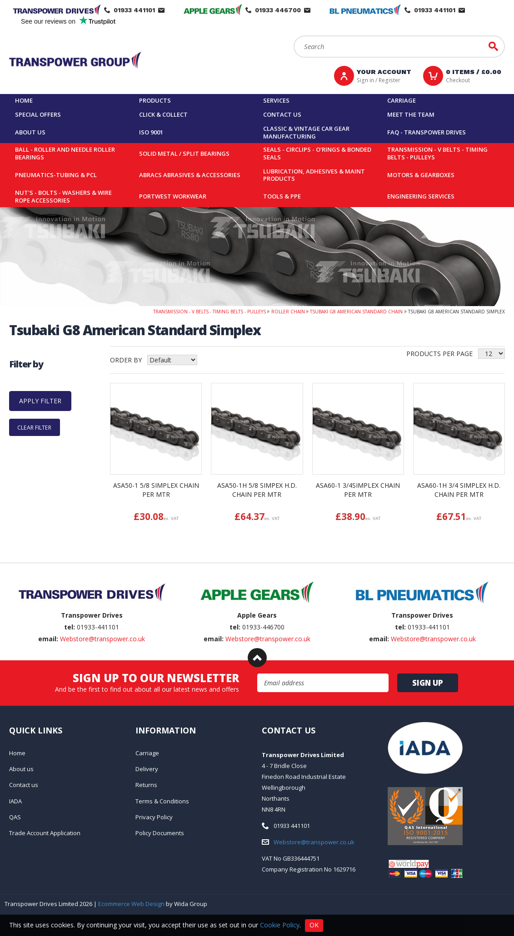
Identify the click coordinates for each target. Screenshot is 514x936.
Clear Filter (34, 427)
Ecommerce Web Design (131, 904)
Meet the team (410, 114)
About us (30, 132)
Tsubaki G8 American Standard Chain (356, 311)
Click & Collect (163, 114)
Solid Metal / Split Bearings (184, 153)
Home (24, 100)
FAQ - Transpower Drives (426, 132)
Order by (126, 360)
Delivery (146, 769)
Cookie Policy (279, 924)
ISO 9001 (151, 132)
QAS (15, 817)
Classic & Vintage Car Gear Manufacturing (306, 132)
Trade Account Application (44, 833)
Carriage (401, 100)
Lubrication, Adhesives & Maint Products (314, 175)
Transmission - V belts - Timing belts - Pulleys (437, 153)
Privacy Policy (154, 817)
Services (276, 100)
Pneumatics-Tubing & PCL (56, 175)
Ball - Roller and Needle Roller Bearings (65, 153)
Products (155, 100)
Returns (146, 785)
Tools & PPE (282, 196)
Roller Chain (288, 311)
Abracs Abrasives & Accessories (189, 175)
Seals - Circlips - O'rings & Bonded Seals (317, 153)
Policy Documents (159, 833)
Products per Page (439, 353)
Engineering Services (420, 196)
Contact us (282, 114)
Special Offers (38, 114)
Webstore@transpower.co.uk (102, 638)
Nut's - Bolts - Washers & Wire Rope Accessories (63, 196)
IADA (15, 801)
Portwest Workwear (172, 196)
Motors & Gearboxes (420, 175)
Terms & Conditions (162, 801)
